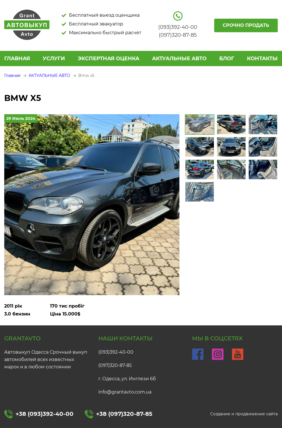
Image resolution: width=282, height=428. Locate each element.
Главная (17, 58)
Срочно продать (246, 25)
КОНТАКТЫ (262, 58)
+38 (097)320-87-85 (118, 414)
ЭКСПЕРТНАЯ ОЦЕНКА (108, 58)
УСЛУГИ (54, 58)
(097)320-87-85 (115, 365)
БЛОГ (226, 58)
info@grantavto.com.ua (124, 392)
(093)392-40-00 (115, 352)
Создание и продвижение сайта (244, 413)
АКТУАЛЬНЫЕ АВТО (179, 58)
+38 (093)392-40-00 (38, 414)
